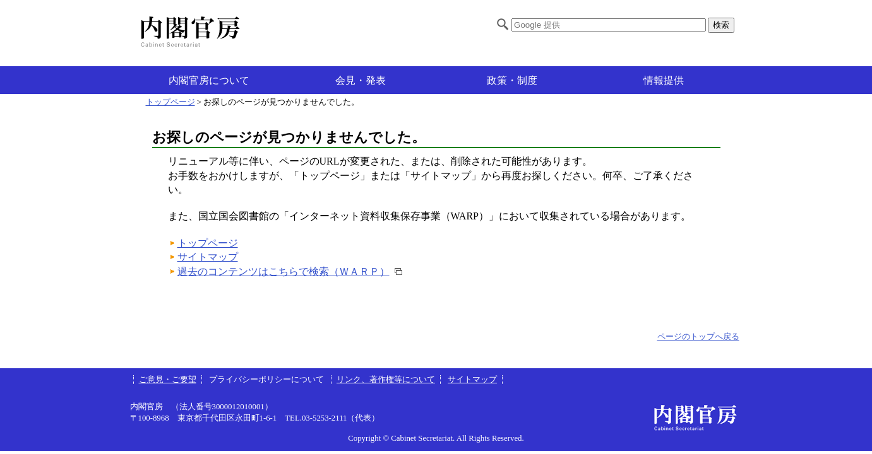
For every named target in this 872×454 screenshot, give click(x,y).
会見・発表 (360, 80)
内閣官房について (209, 80)
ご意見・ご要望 (167, 379)
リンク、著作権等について (386, 379)
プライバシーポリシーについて (267, 379)
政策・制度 (512, 80)
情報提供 (663, 80)
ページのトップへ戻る (698, 336)
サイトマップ (207, 257)
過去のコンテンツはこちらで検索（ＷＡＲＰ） (283, 271)
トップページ (170, 102)
